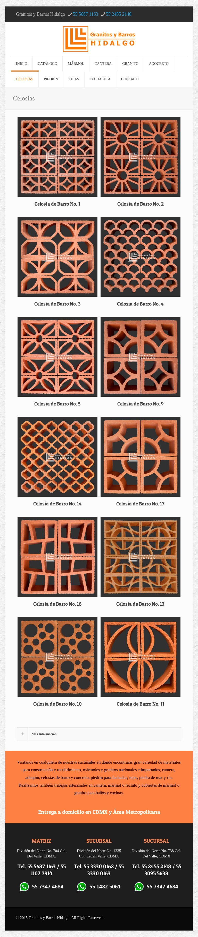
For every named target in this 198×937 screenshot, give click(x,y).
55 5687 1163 (41, 866)
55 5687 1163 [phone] (85, 14)
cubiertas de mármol (159, 785)
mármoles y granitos (100, 769)
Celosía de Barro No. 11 (140, 704)
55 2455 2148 (156, 866)
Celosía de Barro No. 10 (57, 704)
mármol (114, 785)
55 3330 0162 (99, 866)
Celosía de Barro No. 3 (57, 304)
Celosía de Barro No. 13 (140, 604)
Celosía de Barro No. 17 (140, 504)
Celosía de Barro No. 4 (140, 304)
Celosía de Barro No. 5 (57, 404)
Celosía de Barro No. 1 (57, 204)
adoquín (32, 777)
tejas (133, 777)
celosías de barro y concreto (65, 777)
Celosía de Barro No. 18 (57, 604)
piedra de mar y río (155, 777)
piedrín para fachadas (109, 777)
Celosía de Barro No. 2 (140, 204)
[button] (99, 733)
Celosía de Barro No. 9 (140, 404)
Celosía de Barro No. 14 (57, 504)
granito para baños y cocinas (98, 792)
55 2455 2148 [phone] (118, 14)
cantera (168, 769)
